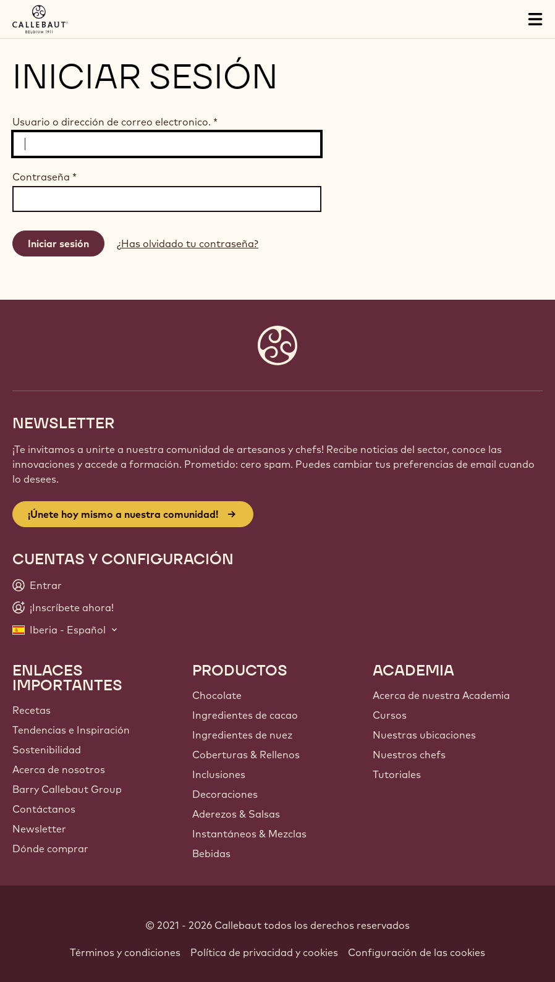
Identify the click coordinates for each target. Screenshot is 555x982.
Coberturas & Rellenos (246, 754)
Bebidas (211, 853)
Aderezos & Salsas (236, 814)
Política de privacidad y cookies (264, 952)
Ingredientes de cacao (245, 715)
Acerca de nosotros (58, 769)
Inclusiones (218, 774)
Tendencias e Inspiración (71, 730)
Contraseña (44, 177)
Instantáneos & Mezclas (249, 834)
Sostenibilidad (46, 749)
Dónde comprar (50, 848)
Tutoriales (397, 774)
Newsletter (39, 829)
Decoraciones (225, 794)
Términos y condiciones (125, 952)
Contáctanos (43, 809)
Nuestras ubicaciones (424, 735)
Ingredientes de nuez (242, 735)
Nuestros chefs (409, 754)
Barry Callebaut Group (67, 789)
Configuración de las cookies (416, 952)
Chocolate (217, 695)
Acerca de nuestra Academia (441, 695)
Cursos (390, 715)
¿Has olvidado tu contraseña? (187, 243)
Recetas (31, 710)
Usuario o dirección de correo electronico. (115, 122)
